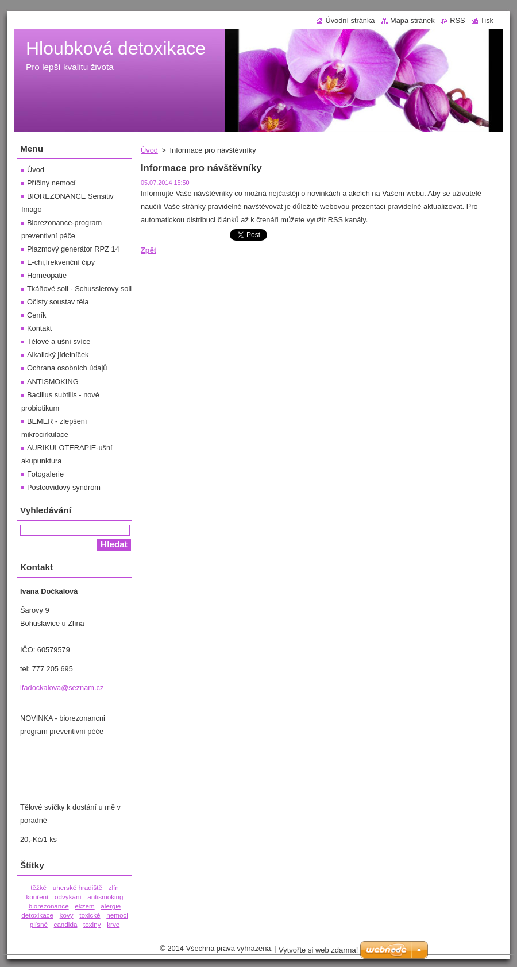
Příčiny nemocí (51, 183)
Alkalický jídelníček (57, 354)
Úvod (149, 150)
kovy (67, 915)
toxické (89, 915)
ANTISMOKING (53, 381)
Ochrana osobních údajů (67, 367)
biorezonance (49, 906)
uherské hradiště (77, 887)
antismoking (105, 896)
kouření (37, 896)
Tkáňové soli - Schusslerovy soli (79, 288)
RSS (457, 20)
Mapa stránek (412, 20)
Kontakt (39, 328)
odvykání (68, 896)
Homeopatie (47, 275)
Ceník (36, 315)
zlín (114, 887)
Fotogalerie (45, 474)
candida (66, 924)
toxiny (92, 924)
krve (113, 924)
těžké (38, 887)
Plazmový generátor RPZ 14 (73, 249)
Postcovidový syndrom (64, 487)
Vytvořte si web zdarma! (318, 950)
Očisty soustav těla (57, 301)
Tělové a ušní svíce (58, 341)
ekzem (84, 906)
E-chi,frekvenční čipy (61, 262)
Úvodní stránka (350, 20)
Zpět (148, 250)
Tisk (486, 20)
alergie (111, 906)
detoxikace (37, 915)
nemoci (117, 915)
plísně (39, 924)
